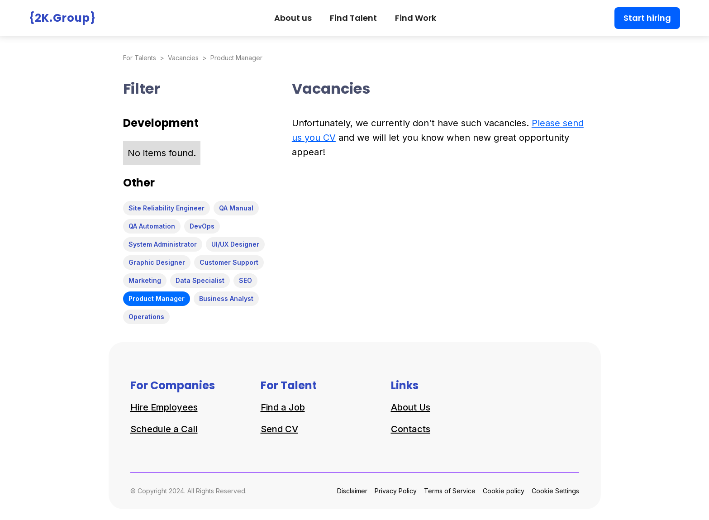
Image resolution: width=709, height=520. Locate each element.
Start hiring (647, 18)
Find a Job (283, 407)
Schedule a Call (164, 429)
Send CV (279, 429)
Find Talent (353, 18)
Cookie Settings (555, 491)
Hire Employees (164, 407)
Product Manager (236, 58)
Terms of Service (450, 491)
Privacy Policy (396, 491)
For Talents (139, 58)
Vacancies (183, 58)
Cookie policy (503, 491)
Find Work (415, 18)
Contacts (410, 429)
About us (293, 18)
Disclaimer (352, 491)
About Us (410, 407)
